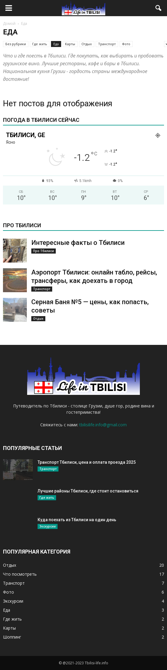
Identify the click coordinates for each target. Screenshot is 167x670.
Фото (126, 44)
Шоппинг (12, 637)
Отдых (86, 44)
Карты (70, 44)
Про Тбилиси (43, 251)
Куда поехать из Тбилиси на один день (77, 519)
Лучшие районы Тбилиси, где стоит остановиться (88, 491)
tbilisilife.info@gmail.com (103, 425)
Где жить (39, 44)
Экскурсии (47, 526)
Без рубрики (15, 44)
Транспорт (107, 44)
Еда (56, 44)
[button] (158, 8)
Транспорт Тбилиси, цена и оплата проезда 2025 (87, 462)
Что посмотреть (20, 574)
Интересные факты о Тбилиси (78, 242)
